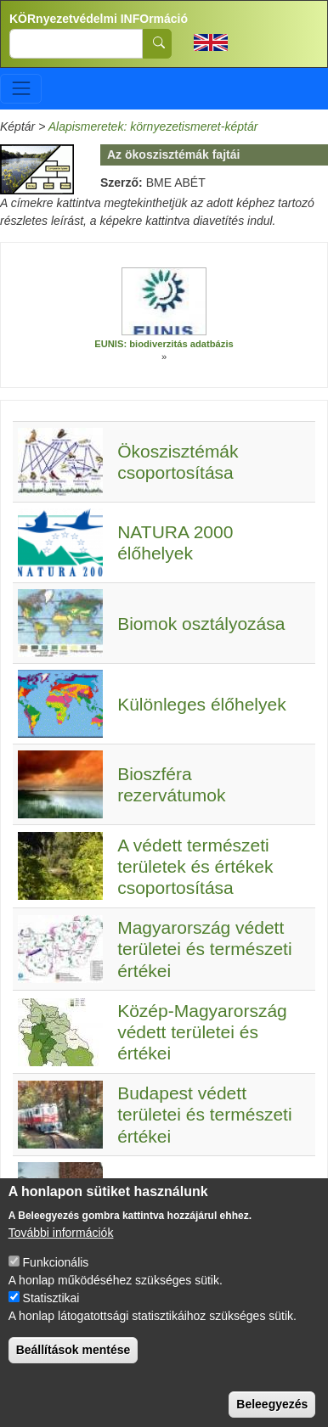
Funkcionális (56, 1276)
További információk (61, 1246)
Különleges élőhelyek (201, 704)
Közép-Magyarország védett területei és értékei (202, 1032)
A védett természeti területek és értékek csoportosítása (195, 866)
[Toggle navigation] (21, 89)
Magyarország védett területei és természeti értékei (204, 949)
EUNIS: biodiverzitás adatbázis (164, 344)
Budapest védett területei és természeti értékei (204, 1114)
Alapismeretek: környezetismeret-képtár (153, 126)
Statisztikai (51, 1311)
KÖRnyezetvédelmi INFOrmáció (98, 18)
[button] (164, 301)
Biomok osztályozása (201, 623)
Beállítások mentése (73, 1363)
